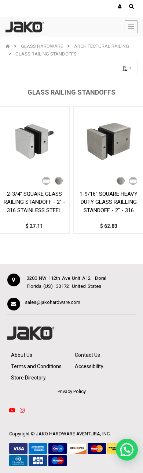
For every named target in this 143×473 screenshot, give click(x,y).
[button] (127, 68)
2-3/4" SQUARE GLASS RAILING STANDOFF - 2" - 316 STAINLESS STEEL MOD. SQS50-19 (34, 202)
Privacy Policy (72, 391)
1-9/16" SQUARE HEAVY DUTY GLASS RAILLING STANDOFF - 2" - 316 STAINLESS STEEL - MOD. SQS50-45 (108, 202)
